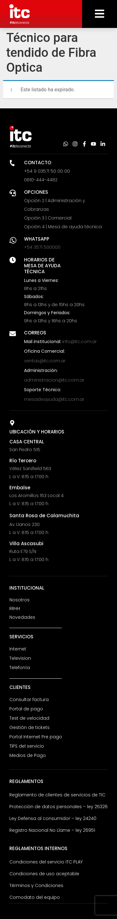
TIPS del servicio (26, 746)
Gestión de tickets (29, 727)
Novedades (22, 617)
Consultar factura (29, 699)
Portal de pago (26, 709)
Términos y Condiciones (36, 885)
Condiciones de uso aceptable (44, 874)
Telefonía (19, 667)
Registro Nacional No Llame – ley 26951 (52, 830)
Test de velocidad (29, 718)
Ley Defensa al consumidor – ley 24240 (52, 818)
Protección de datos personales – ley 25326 (58, 807)
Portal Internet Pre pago (35, 737)
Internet (17, 649)
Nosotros (19, 600)
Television (20, 658)
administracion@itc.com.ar (54, 380)
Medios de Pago (27, 755)
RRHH (14, 608)
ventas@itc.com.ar (45, 361)
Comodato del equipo (34, 897)
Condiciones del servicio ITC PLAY (46, 862)
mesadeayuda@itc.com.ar (54, 399)
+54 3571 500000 (42, 247)
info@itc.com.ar (79, 341)
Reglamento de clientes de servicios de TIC (57, 795)
